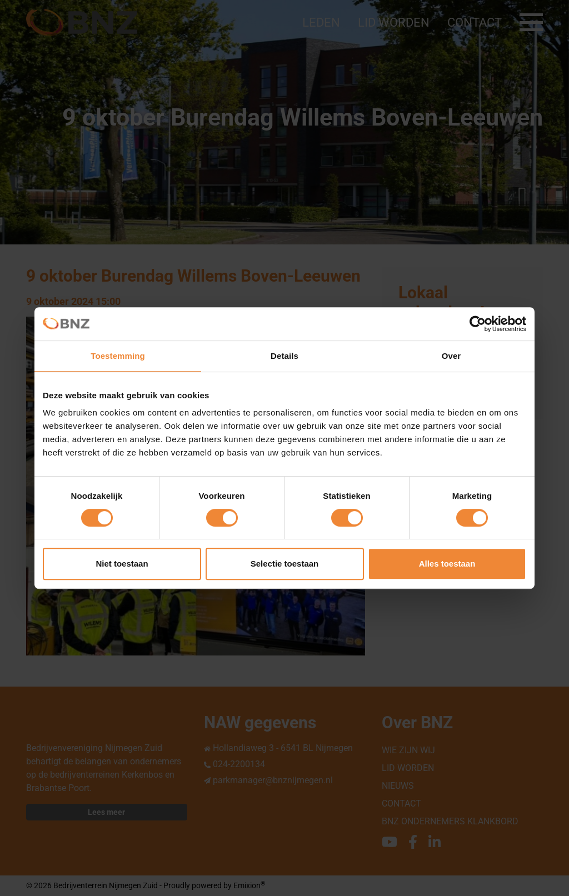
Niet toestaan (122, 563)
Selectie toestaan (285, 563)
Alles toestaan (447, 563)
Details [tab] (284, 356)
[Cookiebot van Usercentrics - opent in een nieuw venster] (477, 324)
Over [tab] (451, 356)
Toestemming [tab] (118, 356)
